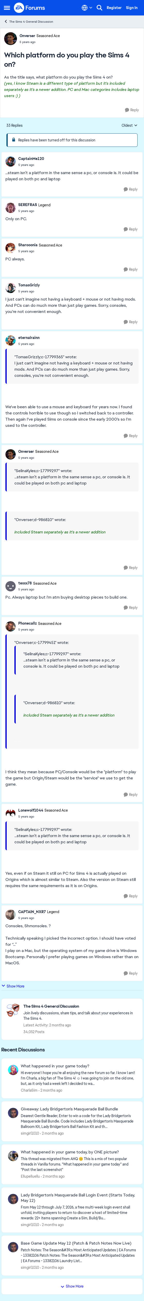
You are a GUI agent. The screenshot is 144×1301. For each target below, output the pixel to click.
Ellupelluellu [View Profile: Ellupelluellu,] (30, 1176)
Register (114, 7)
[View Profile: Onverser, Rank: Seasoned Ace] (10, 38)
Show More (12, 986)
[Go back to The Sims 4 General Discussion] (80, 1006)
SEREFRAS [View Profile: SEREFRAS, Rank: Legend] (27, 204)
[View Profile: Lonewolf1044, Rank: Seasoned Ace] (10, 813)
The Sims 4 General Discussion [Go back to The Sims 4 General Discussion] (28, 21)
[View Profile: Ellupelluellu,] (13, 1156)
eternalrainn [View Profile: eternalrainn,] (29, 337)
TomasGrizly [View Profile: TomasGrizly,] (29, 285)
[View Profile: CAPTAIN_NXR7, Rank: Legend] (10, 914)
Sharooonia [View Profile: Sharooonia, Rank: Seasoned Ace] (28, 245)
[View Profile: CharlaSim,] (13, 1070)
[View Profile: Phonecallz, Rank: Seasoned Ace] (10, 626)
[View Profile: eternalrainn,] (10, 340)
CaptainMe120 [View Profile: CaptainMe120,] (31, 158)
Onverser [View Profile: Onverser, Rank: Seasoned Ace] (27, 35)
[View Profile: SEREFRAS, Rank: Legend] (10, 208)
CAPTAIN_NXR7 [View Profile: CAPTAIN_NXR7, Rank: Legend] (32, 911)
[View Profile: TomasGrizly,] (10, 288)
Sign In (132, 7)
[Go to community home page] (29, 8)
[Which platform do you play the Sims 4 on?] (31, 165)
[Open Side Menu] (7, 8)
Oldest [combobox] (130, 125)
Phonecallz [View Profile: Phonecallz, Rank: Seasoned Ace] (27, 623)
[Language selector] (87, 8)
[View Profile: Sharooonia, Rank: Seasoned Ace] (10, 248)
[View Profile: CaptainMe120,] (10, 161)
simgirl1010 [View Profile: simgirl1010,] (30, 1133)
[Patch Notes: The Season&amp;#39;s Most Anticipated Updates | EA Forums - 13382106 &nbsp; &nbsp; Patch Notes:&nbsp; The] (78, 1255)
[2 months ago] (50, 1090)
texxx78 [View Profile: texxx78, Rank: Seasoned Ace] (25, 583)
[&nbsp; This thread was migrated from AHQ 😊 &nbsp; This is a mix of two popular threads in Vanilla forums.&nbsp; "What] (78, 1164)
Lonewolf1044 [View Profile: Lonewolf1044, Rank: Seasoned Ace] (30, 810)
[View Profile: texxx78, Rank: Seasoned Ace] (10, 586)
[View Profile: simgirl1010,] (13, 1113)
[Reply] (132, 110)
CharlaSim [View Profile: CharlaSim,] (29, 1090)
